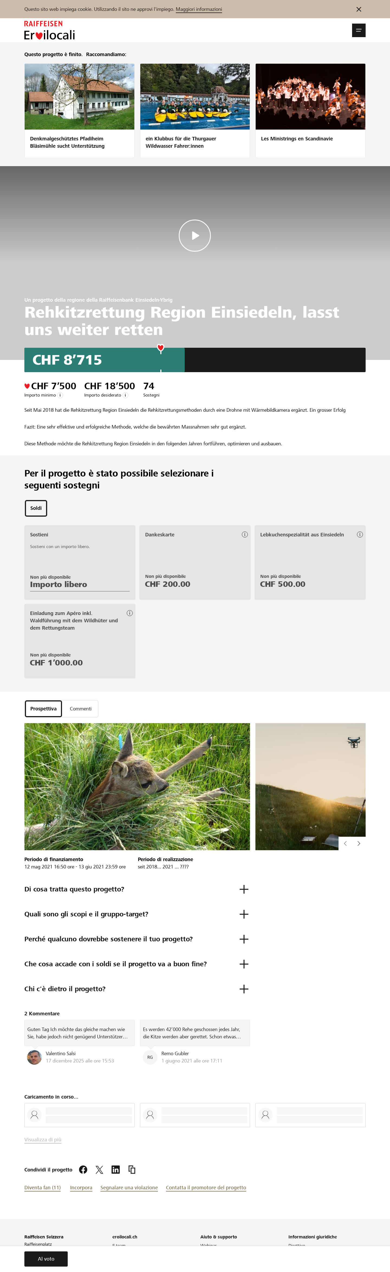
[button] (359, 30)
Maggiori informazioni (199, 9)
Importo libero (58, 584)
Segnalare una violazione (129, 1187)
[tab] (36, 508)
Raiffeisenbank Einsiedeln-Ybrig (136, 300)
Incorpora (81, 1187)
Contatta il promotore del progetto (206, 1187)
